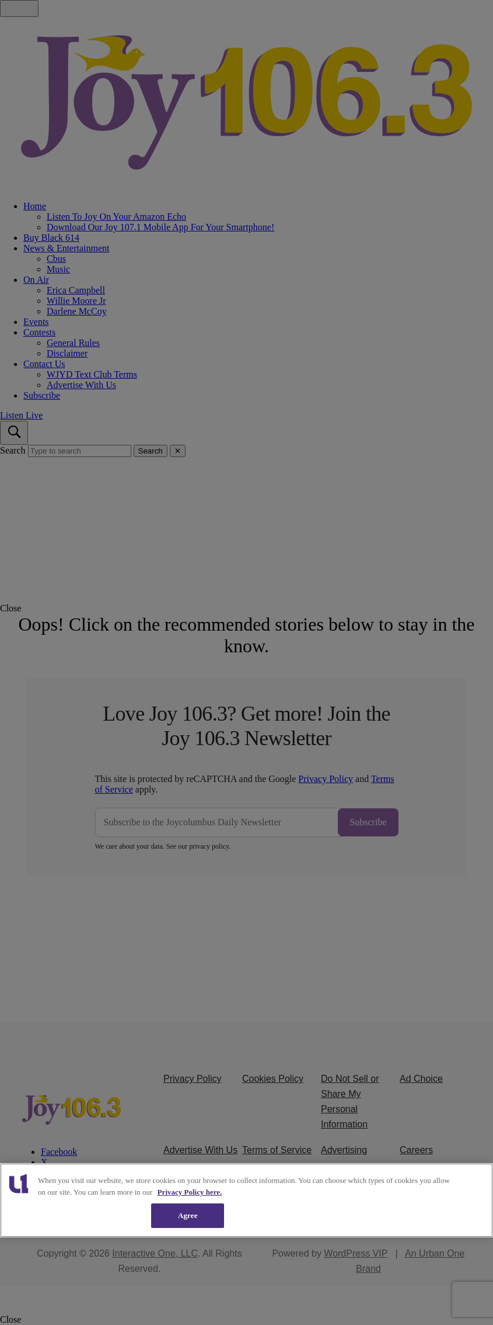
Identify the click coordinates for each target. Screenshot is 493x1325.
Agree (188, 1215)
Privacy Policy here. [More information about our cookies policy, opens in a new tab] (190, 1192)
